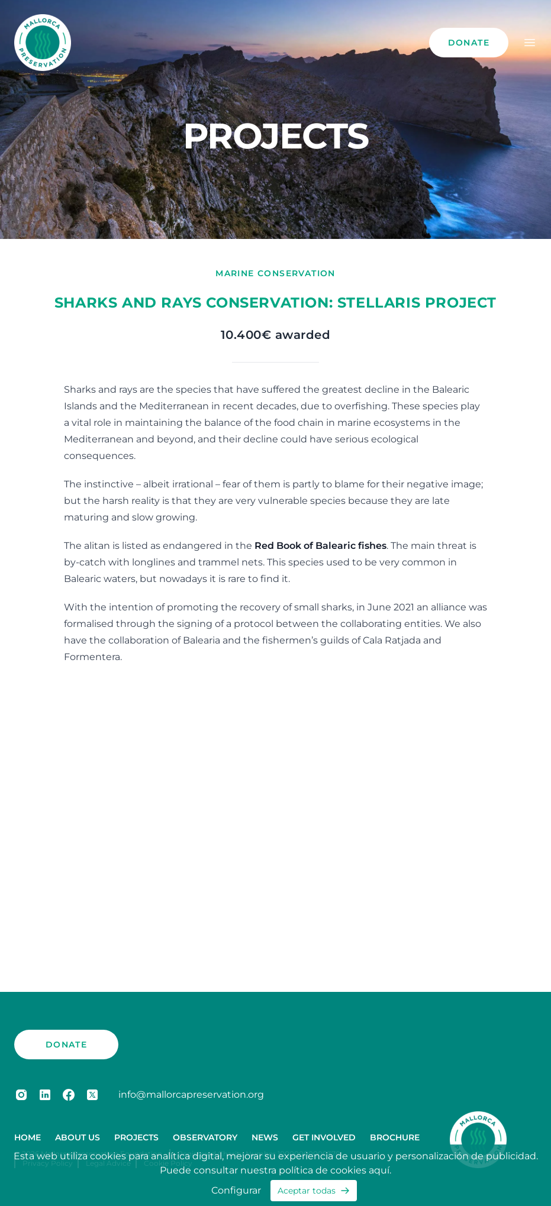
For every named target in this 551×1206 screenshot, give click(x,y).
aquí (379, 1170)
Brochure (395, 1137)
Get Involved (324, 1137)
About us (77, 1137)
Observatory (205, 1137)
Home (27, 1137)
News (265, 1137)
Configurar (236, 1190)
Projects (136, 1137)
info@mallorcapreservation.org (191, 1094)
